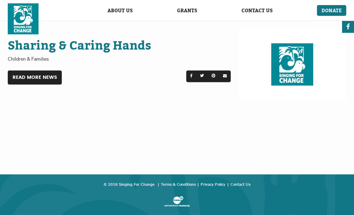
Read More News (35, 77)
